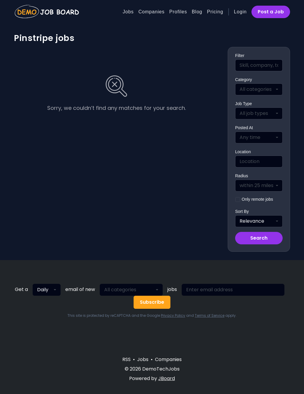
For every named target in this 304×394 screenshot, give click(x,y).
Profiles (178, 11)
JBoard (166, 378)
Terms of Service (209, 315)
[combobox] (259, 89)
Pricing (215, 11)
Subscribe (152, 302)
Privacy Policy (173, 315)
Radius (241, 175)
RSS (126, 359)
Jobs (128, 11)
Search (258, 238)
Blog (197, 11)
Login (240, 11)
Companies (151, 11)
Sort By (242, 211)
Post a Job (271, 11)
